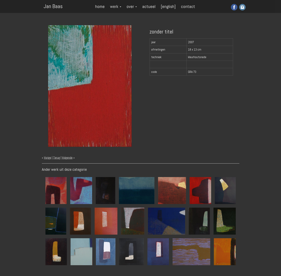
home (100, 6)
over (132, 6)
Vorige (47, 158)
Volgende (67, 158)
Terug (56, 158)
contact (188, 6)
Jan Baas (53, 6)
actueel (148, 6)
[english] (168, 6)
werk (115, 6)
